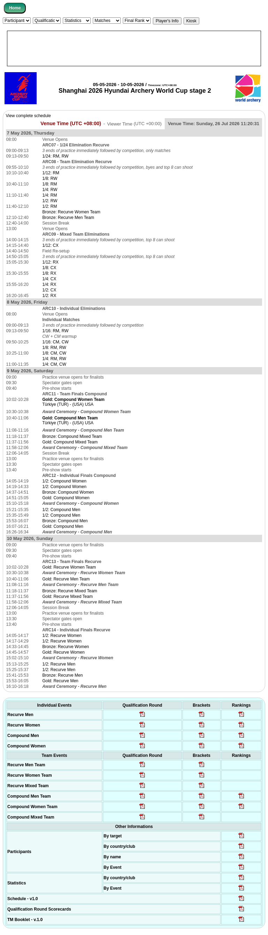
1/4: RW (49, 189)
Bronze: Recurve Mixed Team (69, 590)
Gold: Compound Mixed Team (70, 442)
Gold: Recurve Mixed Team (67, 596)
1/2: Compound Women (64, 481)
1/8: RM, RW (54, 347)
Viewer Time (134, 123)
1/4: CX (49, 278)
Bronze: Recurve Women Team (71, 212)
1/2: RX (49, 295)
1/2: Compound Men (61, 509)
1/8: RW (49, 178)
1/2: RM (49, 206)
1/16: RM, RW (55, 330)
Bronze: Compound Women (68, 492)
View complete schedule (28, 115)
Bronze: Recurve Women (65, 646)
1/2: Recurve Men (58, 664)
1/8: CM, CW (54, 353)
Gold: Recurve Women (63, 652)
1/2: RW (49, 200)
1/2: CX (49, 290)
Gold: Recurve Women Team (69, 567)
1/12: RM (50, 172)
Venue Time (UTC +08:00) (70, 123)
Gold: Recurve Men (60, 680)
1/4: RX (49, 284)
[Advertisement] (134, 48)
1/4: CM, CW (54, 364)
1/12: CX (50, 245)
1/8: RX (49, 273)
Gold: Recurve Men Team (66, 579)
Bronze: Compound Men (65, 520)
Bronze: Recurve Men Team (68, 217)
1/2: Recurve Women (62, 635)
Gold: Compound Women (65, 497)
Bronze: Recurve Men (62, 675)
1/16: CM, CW (55, 342)
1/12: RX (50, 262)
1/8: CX (49, 267)
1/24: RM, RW (55, 156)
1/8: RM (49, 184)
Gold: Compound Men (62, 526)
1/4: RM (49, 195)
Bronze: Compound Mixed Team (72, 436)
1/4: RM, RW (54, 358)
